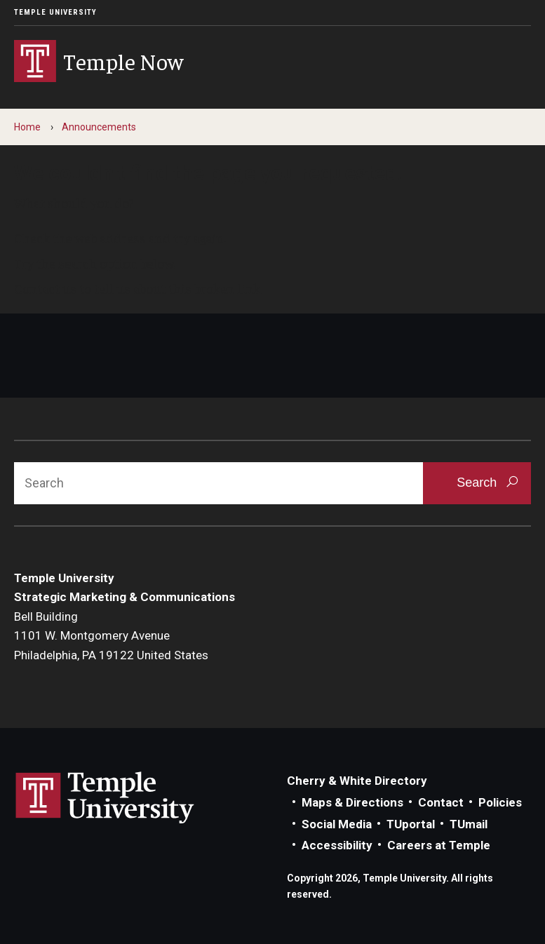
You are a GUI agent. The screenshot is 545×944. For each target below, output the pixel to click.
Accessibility (337, 845)
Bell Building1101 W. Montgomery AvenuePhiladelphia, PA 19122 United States (111, 635)
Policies (500, 802)
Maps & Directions (352, 802)
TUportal (410, 824)
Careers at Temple (438, 845)
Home (27, 127)
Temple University (55, 12)
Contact (441, 802)
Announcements (99, 127)
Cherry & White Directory (357, 781)
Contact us (45, 288)
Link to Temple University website (105, 798)
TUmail (468, 824)
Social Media (337, 824)
